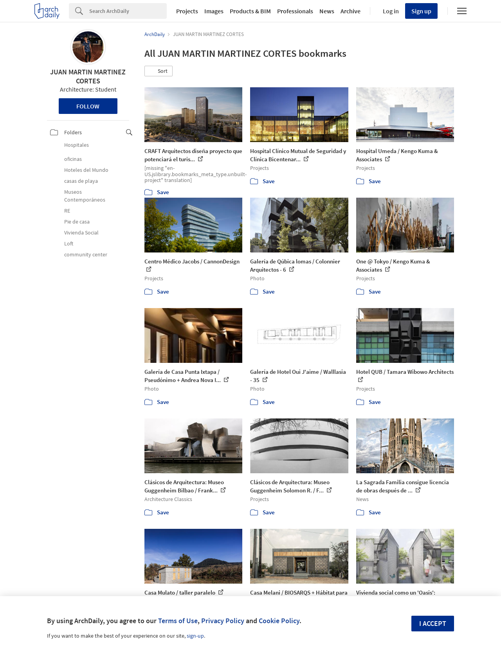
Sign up (421, 11)
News (326, 11)
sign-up (195, 635)
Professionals (295, 11)
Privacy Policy (222, 620)
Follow (87, 106)
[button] (158, 71)
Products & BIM (250, 11)
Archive (350, 11)
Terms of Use (178, 620)
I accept (432, 623)
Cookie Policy (279, 620)
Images (213, 11)
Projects (187, 11)
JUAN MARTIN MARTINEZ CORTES (88, 76)
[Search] (128, 11)
